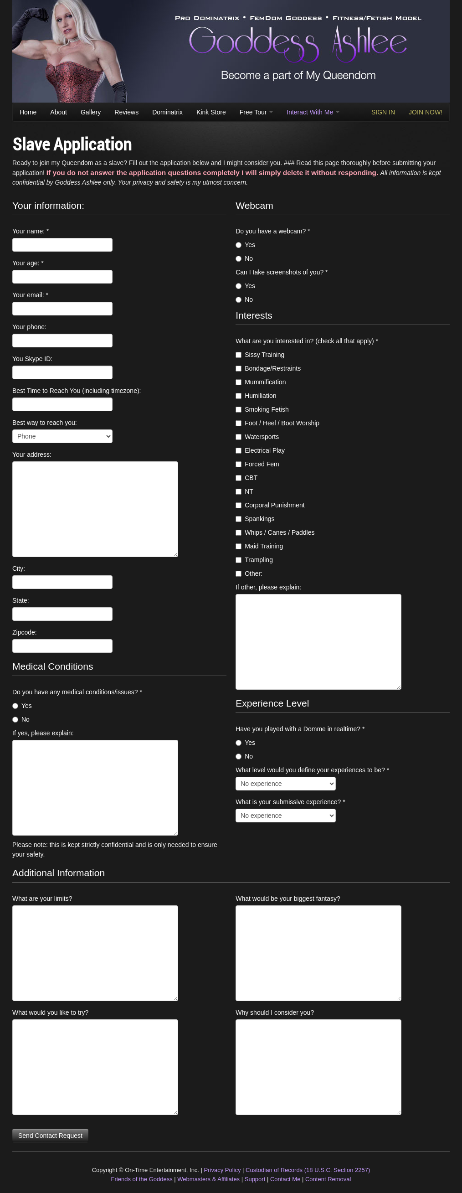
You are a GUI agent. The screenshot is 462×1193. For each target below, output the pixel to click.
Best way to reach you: (44, 422)
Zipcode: (24, 632)
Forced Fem (257, 464)
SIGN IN (383, 112)
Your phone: (29, 327)
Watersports (257, 436)
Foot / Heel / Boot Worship (277, 423)
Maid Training (259, 546)
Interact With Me (313, 112)
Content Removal (328, 1179)
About (58, 112)
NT (244, 491)
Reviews (126, 112)
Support (255, 1179)
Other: (249, 573)
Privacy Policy (222, 1170)
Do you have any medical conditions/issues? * (77, 692)
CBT (246, 477)
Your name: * (30, 231)
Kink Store (211, 112)
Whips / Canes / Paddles (275, 532)
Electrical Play (260, 450)
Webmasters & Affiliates (208, 1179)
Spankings (255, 518)
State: (20, 600)
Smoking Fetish (262, 409)
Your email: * (30, 295)
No (21, 719)
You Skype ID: (32, 358)
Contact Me (285, 1179)
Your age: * (28, 263)
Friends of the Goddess (142, 1179)
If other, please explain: (268, 587)
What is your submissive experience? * (290, 802)
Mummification (261, 382)
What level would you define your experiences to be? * (312, 770)
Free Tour (256, 112)
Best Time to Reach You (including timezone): (76, 390)
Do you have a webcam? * (273, 231)
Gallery (91, 112)
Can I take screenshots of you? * (282, 272)
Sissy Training (260, 354)
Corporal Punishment (270, 505)
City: (18, 568)
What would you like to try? (50, 1012)
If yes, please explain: (43, 733)
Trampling (254, 559)
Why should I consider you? (275, 1012)
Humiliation (256, 395)
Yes (22, 705)
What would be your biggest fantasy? (288, 898)
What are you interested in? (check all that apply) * (307, 341)
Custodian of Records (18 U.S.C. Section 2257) (308, 1170)
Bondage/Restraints (268, 368)
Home (28, 112)
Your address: (31, 454)
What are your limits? (42, 898)
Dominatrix (167, 112)
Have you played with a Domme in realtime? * (300, 729)
